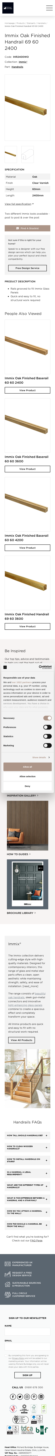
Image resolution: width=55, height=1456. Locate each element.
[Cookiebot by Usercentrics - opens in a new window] (39, 667)
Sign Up (27, 1375)
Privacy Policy (18, 1358)
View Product (27, 390)
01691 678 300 (27, 1387)
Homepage (10, 23)
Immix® (23, 61)
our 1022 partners (22, 682)
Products (21, 23)
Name (8, 1325)
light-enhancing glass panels (25, 1005)
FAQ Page (36, 1240)
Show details (39, 757)
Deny (27, 786)
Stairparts (31, 23)
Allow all (27, 766)
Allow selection (27, 776)
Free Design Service (27, 268)
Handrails (41, 23)
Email (8, 1340)
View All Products (21, 1040)
